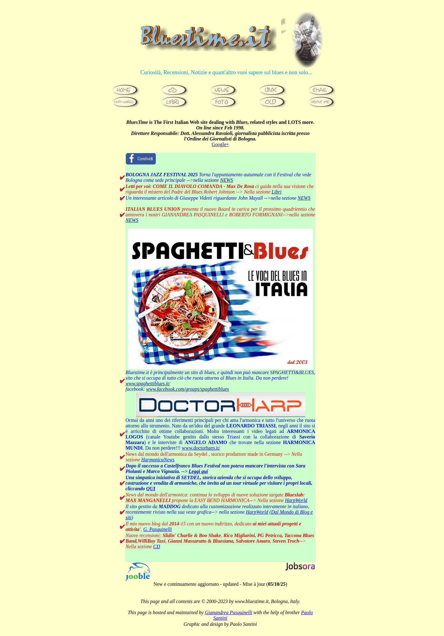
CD (156, 546)
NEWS (226, 180)
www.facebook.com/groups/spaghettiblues (187, 389)
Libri (277, 191)
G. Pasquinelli (157, 529)
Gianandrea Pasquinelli (228, 612)
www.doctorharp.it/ (201, 447)
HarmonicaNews (158, 459)
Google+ (220, 144)
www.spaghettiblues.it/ (147, 383)
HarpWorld (296, 500)
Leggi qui (198, 471)
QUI (150, 488)
